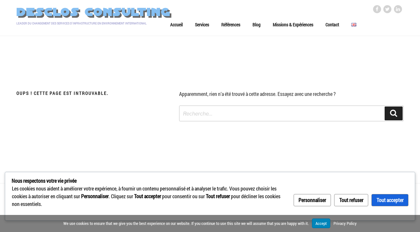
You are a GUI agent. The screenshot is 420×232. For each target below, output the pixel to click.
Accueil (176, 25)
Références (230, 25)
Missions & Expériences (293, 25)
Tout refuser (351, 200)
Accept (321, 223)
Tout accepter (390, 200)
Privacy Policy (345, 223)
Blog (256, 25)
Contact (332, 25)
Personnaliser (312, 200)
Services (202, 25)
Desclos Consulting (93, 12)
